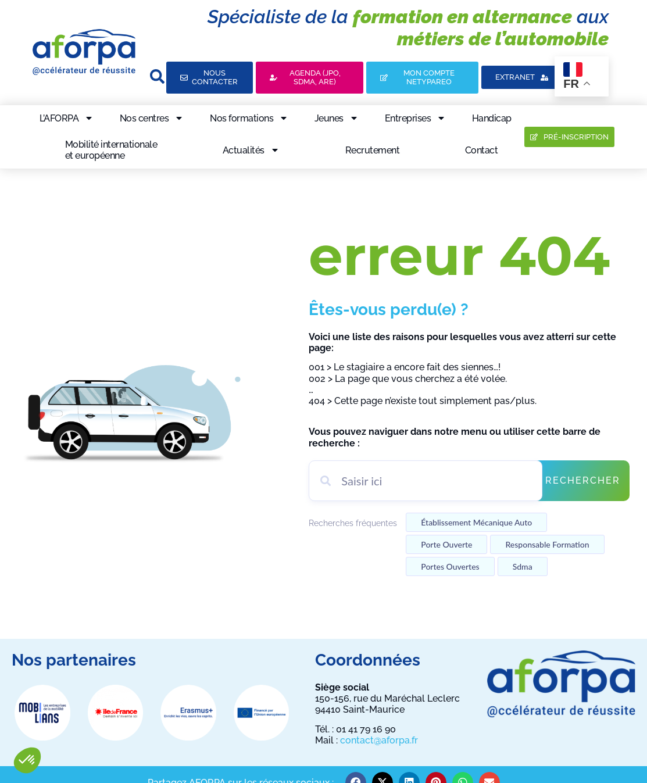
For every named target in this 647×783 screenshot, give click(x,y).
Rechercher (582, 480)
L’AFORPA (67, 118)
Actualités (251, 150)
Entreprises (415, 118)
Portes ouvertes (450, 566)
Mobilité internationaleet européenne (111, 150)
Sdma (522, 566)
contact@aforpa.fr (379, 740)
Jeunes (336, 118)
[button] (27, 760)
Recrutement (372, 150)
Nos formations (249, 118)
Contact (481, 150)
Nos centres (152, 118)
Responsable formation (547, 544)
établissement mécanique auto (476, 522)
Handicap (492, 118)
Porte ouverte (446, 544)
